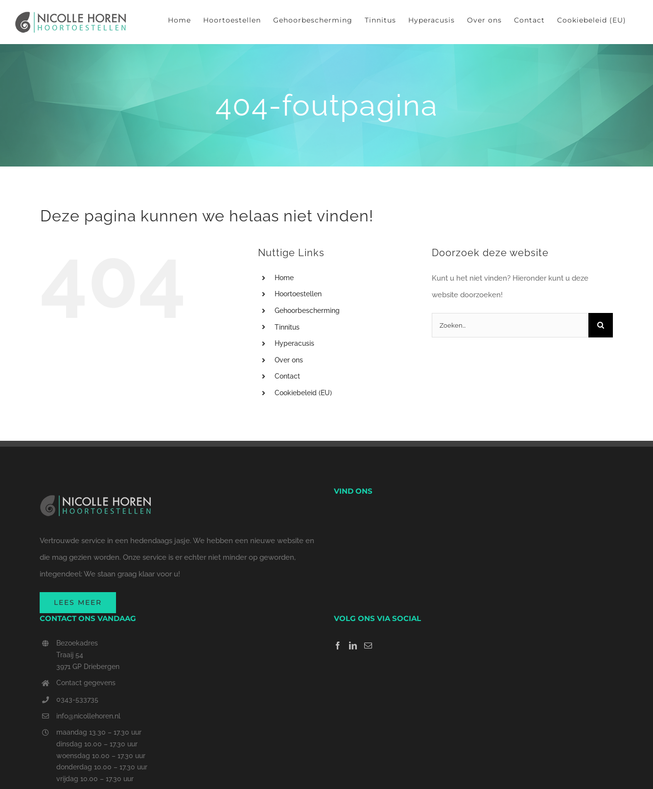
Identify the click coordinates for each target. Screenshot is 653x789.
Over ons (289, 360)
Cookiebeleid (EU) (303, 393)
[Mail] (368, 645)
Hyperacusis (294, 343)
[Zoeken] (600, 325)
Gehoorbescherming (307, 310)
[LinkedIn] (353, 645)
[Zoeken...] (510, 325)
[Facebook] (338, 645)
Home (284, 278)
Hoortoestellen (298, 294)
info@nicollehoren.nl (88, 716)
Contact (287, 376)
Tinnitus (287, 327)
